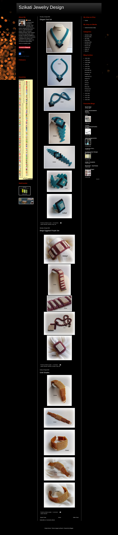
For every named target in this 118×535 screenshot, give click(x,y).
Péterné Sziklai (21, 51)
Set (55, 224)
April (86, 84)
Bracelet (45, 224)
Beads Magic (88, 107)
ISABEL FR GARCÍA (90, 162)
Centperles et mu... (89, 148)
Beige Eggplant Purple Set (49, 231)
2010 (86, 99)
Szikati (29, 20)
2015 (86, 66)
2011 (86, 97)
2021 (86, 58)
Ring (53, 224)
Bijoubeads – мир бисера (91, 165)
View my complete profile (24, 43)
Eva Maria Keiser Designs (91, 152)
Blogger (71, 528)
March (86, 86)
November (87, 72)
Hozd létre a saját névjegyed (24, 56)
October (87, 74)
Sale (86, 51)
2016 (86, 64)
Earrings (87, 42)
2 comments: (55, 364)
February (87, 88)
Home (59, 517)
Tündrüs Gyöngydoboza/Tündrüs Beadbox (91, 126)
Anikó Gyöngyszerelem (91, 138)
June (86, 82)
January (87, 90)
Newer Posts (43, 517)
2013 (86, 93)
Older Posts (76, 517)
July (86, 80)
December (87, 70)
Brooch (86, 45)
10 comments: (56, 222)
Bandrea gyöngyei (89, 169)
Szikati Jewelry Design (41, 7)
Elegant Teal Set (46, 19)
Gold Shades (44, 372)
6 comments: (55, 512)
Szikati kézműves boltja (90, 27)
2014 (86, 68)
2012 (86, 95)
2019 (86, 62)
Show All (97, 179)
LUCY (86, 115)
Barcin (61, 528)
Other (86, 49)
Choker (86, 47)
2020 (86, 60)
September (87, 76)
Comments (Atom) (50, 520)
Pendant (54, 366)
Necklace (50, 224)
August (86, 78)
